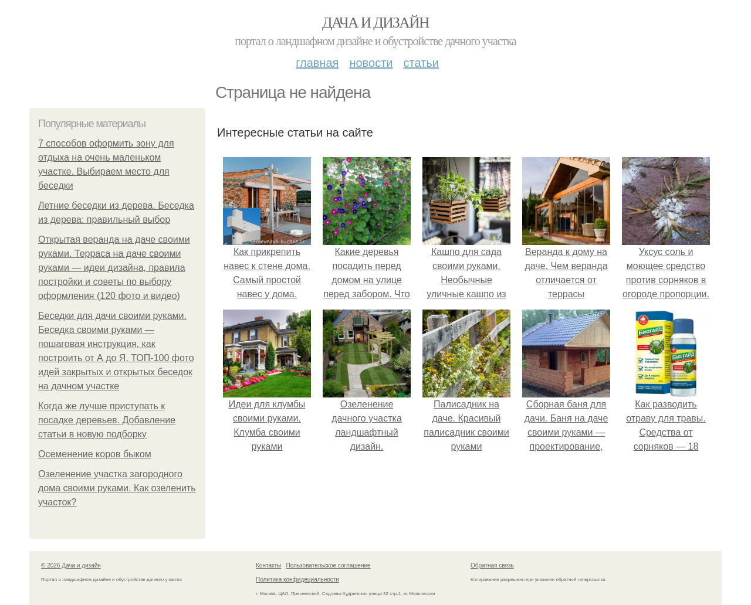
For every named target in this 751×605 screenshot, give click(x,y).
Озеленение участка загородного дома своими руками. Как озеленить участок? (117, 488)
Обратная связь (492, 565)
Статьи (420, 62)
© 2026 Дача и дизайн (71, 565)
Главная (317, 62)
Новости (371, 62)
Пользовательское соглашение (328, 565)
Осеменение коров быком (94, 454)
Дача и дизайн (375, 22)
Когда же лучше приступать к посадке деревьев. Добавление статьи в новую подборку (106, 420)
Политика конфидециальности (297, 579)
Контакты (268, 565)
